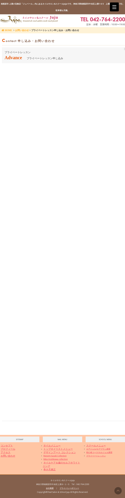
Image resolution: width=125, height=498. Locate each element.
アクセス (5, 452)
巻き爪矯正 (49, 469)
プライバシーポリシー (69, 488)
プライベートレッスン (96, 455)
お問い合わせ (22, 30)
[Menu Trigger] (114, 6)
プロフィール (8, 449)
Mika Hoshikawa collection (55, 459)
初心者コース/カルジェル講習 (99, 452)
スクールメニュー (96, 445)
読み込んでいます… (54, 236)
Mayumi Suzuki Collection (55, 455)
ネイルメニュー (52, 445)
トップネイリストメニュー (58, 449)
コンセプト (7, 445)
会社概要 (50, 488)
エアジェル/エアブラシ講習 (98, 449)
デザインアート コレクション (59, 452)
